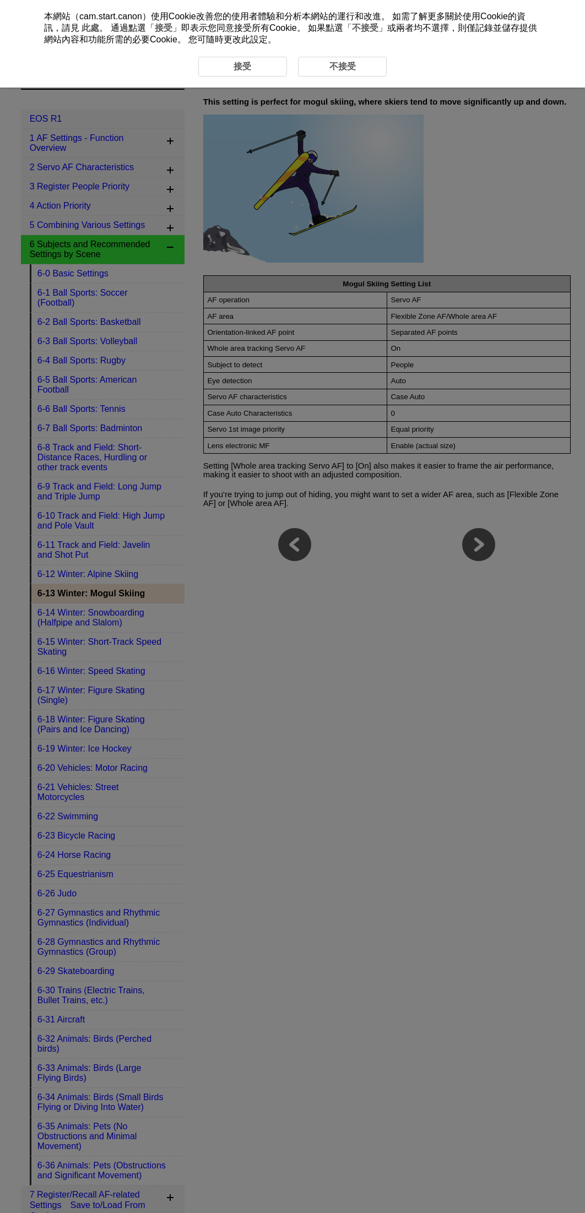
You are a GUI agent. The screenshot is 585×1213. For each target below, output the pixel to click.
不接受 (365, 27)
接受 (163, 27)
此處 (90, 27)
